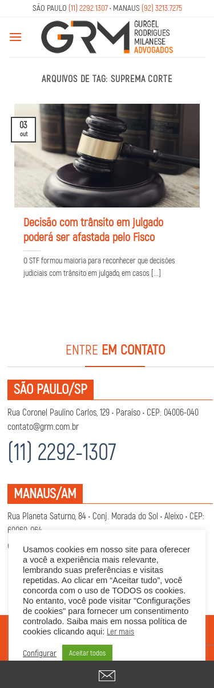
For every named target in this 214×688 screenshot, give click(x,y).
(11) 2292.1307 (88, 8)
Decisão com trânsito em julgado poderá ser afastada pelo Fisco (93, 230)
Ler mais (120, 631)
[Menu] (15, 37)
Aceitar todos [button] (87, 653)
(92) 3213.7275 (162, 8)
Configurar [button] (39, 654)
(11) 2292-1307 (61, 453)
